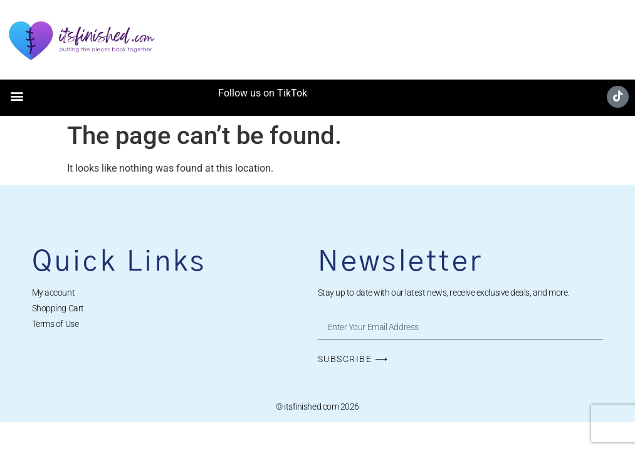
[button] (16, 96)
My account (53, 293)
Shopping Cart (58, 308)
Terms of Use (55, 324)
